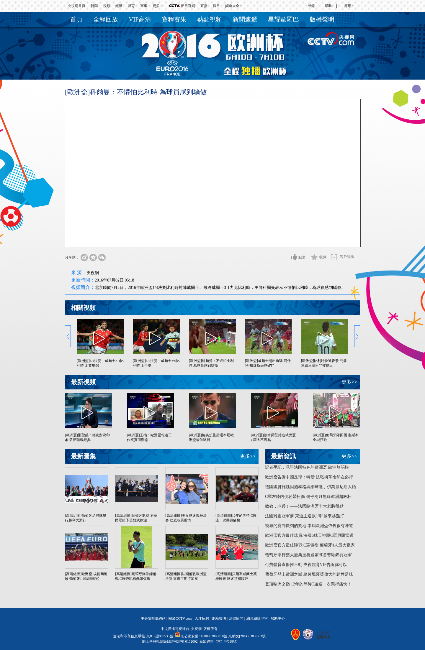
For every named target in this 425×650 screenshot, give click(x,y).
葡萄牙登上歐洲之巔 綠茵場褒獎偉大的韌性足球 (309, 574)
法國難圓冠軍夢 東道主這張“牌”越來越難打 (304, 516)
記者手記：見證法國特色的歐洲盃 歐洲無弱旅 (307, 467)
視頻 (106, 6)
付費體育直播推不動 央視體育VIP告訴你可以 (306, 564)
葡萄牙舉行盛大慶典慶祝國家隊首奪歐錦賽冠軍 (308, 555)
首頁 (76, 19)
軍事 (143, 6)
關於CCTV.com (180, 618)
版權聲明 (322, 19)
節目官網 (188, 6)
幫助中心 (278, 618)
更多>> (349, 382)
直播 (203, 6)
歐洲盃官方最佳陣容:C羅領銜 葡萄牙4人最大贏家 (310, 545)
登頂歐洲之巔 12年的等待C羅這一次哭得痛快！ (308, 584)
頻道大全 (232, 6)
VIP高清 (140, 19)
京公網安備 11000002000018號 (201, 636)
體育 (131, 6)
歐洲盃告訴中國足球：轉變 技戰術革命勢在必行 (309, 477)
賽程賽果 (174, 19)
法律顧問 (236, 618)
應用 (347, 6)
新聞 (94, 6)
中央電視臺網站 (153, 618)
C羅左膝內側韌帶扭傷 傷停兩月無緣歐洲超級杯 (308, 496)
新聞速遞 (245, 19)
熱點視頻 (209, 19)
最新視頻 (83, 382)
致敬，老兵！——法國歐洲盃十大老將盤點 (304, 506)
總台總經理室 (257, 618)
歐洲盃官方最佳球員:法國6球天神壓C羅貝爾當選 (309, 535)
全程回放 (105, 19)
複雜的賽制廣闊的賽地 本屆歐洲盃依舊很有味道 (309, 526)
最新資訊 (283, 456)
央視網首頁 (76, 6)
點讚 (301, 257)
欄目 (216, 6)
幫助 (328, 6)
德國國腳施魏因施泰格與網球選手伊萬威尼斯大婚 (310, 487)
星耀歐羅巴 (283, 19)
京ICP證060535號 (159, 636)
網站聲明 (219, 618)
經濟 (118, 6)
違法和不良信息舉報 (129, 636)
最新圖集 (83, 456)
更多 (156, 6)
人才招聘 (202, 618)
